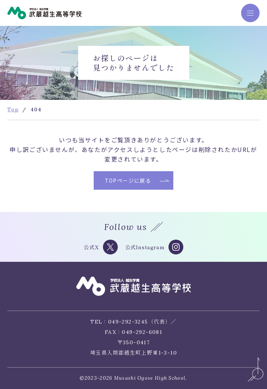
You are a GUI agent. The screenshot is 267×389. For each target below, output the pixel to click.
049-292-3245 (128, 321)
